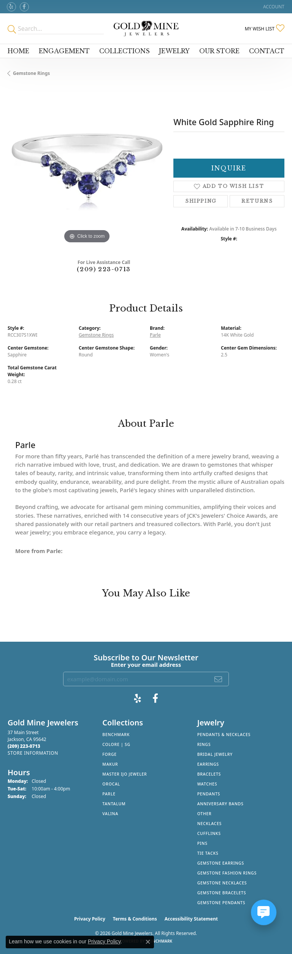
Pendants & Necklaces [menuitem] (224, 734)
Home (18, 51)
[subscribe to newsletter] (218, 679)
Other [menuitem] (204, 813)
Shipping (200, 201)
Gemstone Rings (31, 73)
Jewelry (174, 51)
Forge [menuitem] (109, 754)
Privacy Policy (89, 919)
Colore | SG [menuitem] (116, 744)
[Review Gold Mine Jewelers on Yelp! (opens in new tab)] (11, 6)
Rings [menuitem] (204, 744)
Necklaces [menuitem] (209, 823)
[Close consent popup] (148, 942)
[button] (273, 6)
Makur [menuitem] (110, 764)
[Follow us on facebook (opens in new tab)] (24, 6)
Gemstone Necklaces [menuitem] (222, 883)
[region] (87, 166)
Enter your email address (146, 664)
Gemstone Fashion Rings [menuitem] (227, 873)
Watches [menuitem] (207, 784)
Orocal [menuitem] (111, 784)
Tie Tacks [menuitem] (208, 853)
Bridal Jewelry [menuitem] (215, 754)
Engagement (64, 51)
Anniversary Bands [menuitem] (220, 803)
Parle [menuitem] (109, 794)
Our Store (219, 51)
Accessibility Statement (191, 919)
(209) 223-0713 (103, 269)
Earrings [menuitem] (208, 764)
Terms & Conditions (135, 919)
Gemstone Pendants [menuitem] (221, 902)
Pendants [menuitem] (208, 794)
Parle (155, 335)
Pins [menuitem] (202, 843)
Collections (124, 51)
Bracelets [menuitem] (209, 774)
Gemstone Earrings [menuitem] (220, 863)
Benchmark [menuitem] (116, 734)
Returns (257, 201)
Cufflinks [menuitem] (209, 833)
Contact (266, 51)
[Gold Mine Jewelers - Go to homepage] (146, 28)
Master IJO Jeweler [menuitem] (124, 774)
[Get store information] (33, 753)
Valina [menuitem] (110, 813)
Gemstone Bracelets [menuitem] (221, 892)
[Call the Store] (24, 746)
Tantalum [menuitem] (113, 803)
